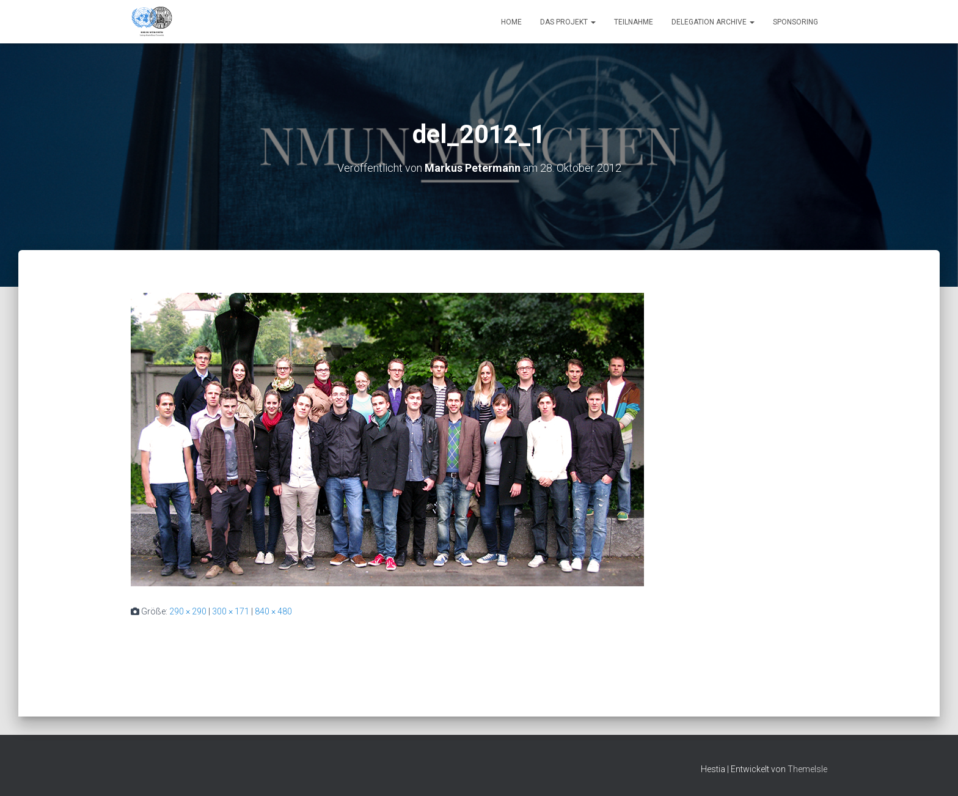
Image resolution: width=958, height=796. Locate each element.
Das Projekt (568, 22)
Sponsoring (795, 22)
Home (511, 22)
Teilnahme (633, 22)
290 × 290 (188, 611)
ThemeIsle (807, 769)
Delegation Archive (713, 22)
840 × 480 (273, 611)
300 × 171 (230, 611)
